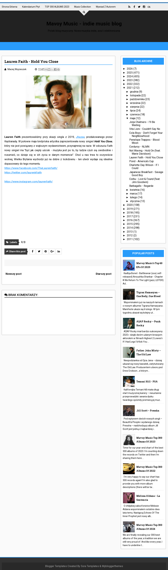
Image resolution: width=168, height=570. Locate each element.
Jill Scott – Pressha (147, 410)
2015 (130, 224)
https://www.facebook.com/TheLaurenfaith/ (30, 168)
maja (133, 118)
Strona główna (9, 6)
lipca (133, 110)
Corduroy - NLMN (139, 146)
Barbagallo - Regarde (141, 185)
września (135, 103)
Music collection (82, 6)
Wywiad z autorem (106, 6)
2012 (130, 235)
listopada (135, 95)
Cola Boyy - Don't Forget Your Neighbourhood (146, 134)
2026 (130, 68)
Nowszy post (13, 273)
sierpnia (135, 106)
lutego (134, 197)
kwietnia (135, 189)
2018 (130, 212)
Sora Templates (90, 566)
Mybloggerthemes (112, 566)
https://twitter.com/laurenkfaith (23, 172)
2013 (130, 231)
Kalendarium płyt (31, 6)
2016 (130, 220)
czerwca (135, 114)
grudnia (134, 91)
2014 (130, 227)
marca (133, 193)
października (137, 99)
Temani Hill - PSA (147, 381)
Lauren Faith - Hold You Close (146, 157)
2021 (130, 87)
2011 (130, 239)
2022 (130, 84)
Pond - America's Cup (141, 161)
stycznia (135, 201)
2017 (130, 216)
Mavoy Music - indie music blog (84, 24)
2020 (130, 204)
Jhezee (80, 137)
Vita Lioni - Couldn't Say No (144, 128)
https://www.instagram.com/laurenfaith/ (28, 181)
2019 (130, 208)
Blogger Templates (56, 566)
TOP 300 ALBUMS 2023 (57, 6)
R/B (23, 242)
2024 (130, 76)
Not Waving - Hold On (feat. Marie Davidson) (144, 152)
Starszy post (103, 273)
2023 (130, 80)
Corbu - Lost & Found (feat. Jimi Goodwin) (144, 180)
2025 (130, 72)
